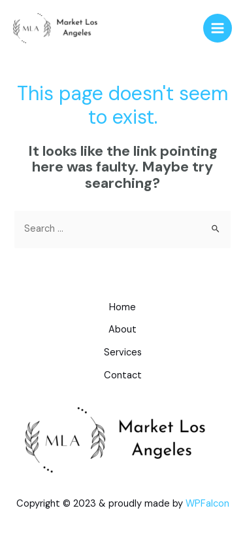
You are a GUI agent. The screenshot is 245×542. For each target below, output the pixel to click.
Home (122, 307)
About (122, 329)
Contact (123, 375)
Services (123, 352)
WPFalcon (207, 503)
